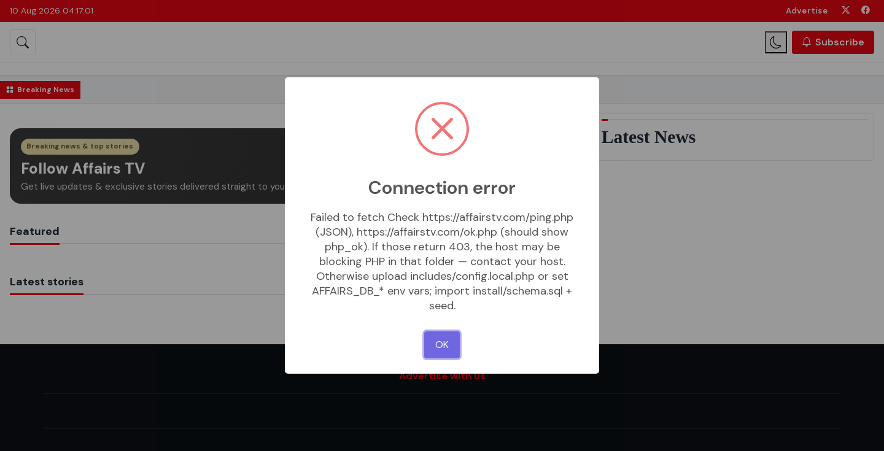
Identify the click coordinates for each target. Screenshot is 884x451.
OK (442, 344)
